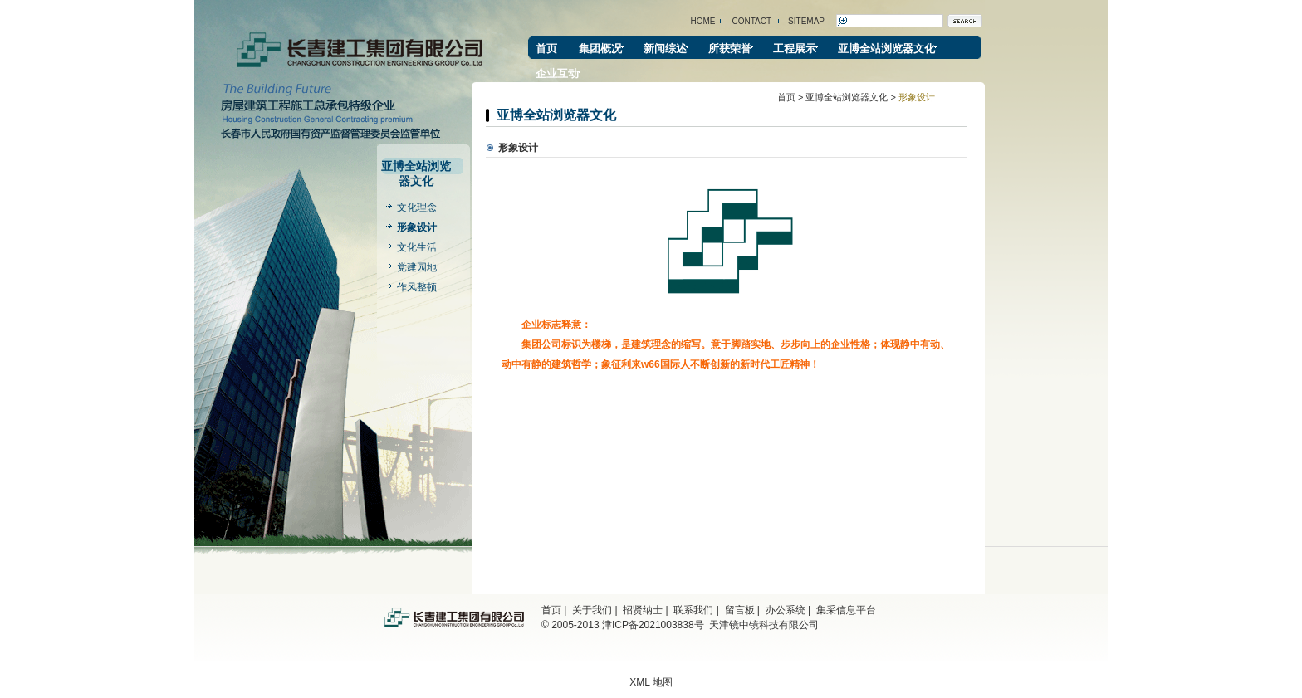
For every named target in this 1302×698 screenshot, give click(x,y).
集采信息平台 (846, 610)
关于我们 (592, 610)
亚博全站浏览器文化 (886, 48)
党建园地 (417, 267)
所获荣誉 (729, 48)
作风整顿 (417, 287)
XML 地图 (651, 682)
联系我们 (693, 610)
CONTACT (752, 21)
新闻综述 (665, 48)
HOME (703, 21)
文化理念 (417, 207)
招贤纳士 (643, 610)
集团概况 (600, 48)
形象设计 (417, 227)
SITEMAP (806, 21)
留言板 (740, 610)
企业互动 (557, 73)
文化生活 (417, 247)
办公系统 (785, 610)
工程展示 (794, 48)
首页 (546, 48)
